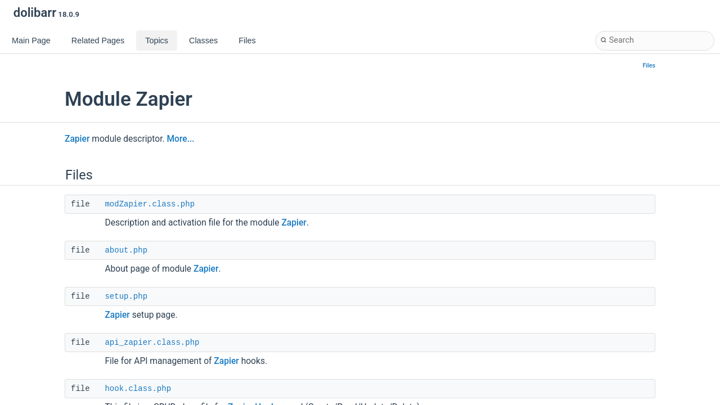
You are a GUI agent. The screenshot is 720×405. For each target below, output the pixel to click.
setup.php (126, 296)
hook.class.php (138, 388)
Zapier (77, 139)
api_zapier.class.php (152, 342)
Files (649, 65)
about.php (126, 250)
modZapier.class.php (150, 204)
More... (180, 139)
